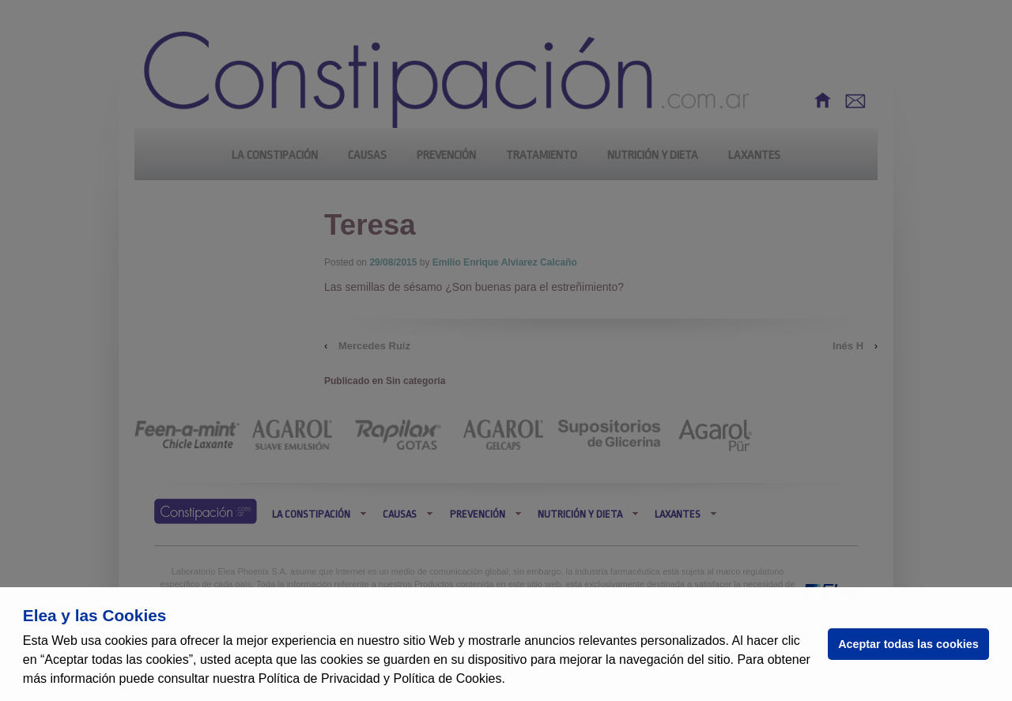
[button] (510, 680)
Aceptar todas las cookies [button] (908, 644)
